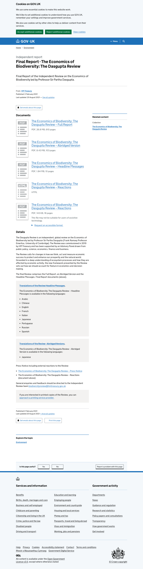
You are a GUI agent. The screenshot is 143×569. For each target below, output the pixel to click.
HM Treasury (26, 91)
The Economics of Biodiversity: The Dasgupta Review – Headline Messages (57, 164)
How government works (103, 526)
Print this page (54, 420)
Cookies (36, 547)
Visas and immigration (64, 526)
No (59, 467)
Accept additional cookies (29, 32)
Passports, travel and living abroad (70, 521)
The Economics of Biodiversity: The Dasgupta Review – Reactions (54, 185)
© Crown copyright (118, 561)
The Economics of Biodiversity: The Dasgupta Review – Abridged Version (55, 143)
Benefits (20, 495)
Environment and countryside (68, 505)
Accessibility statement (53, 547)
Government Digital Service (61, 550)
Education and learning (65, 495)
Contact (70, 547)
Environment (29, 48)
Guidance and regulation (104, 505)
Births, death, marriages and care (32, 500)
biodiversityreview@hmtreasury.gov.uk (47, 386)
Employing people (62, 500)
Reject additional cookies (58, 32)
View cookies (79, 32)
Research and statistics (103, 510)
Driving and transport (26, 531)
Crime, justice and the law (28, 521)
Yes (45, 467)
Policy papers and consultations (107, 515)
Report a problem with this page (109, 467)
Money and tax (61, 515)
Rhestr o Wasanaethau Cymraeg (31, 550)
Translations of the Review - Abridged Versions (41, 343)
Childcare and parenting (27, 510)
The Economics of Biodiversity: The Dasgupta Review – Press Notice (50, 371)
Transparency (98, 521)
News (95, 500)
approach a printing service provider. (36, 397)
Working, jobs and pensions (67, 531)
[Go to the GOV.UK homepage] (25, 41)
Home (18, 48)
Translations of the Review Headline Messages (42, 285)
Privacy (26, 547)
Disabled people (23, 526)
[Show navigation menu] (114, 41)
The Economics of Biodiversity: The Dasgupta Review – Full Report (54, 122)
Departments (98, 495)
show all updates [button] (47, 414)
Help (18, 547)
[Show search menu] (123, 41)
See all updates (48, 97)
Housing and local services (66, 510)
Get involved (98, 531)
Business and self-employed (29, 505)
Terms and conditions (86, 547)
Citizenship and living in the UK (30, 515)
